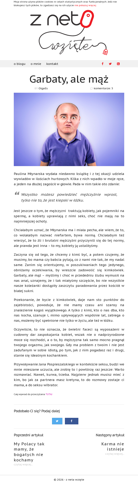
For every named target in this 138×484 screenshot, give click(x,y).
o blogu (19, 64)
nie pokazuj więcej (85, 5)
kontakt (52, 64)
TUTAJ (49, 394)
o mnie (36, 64)
